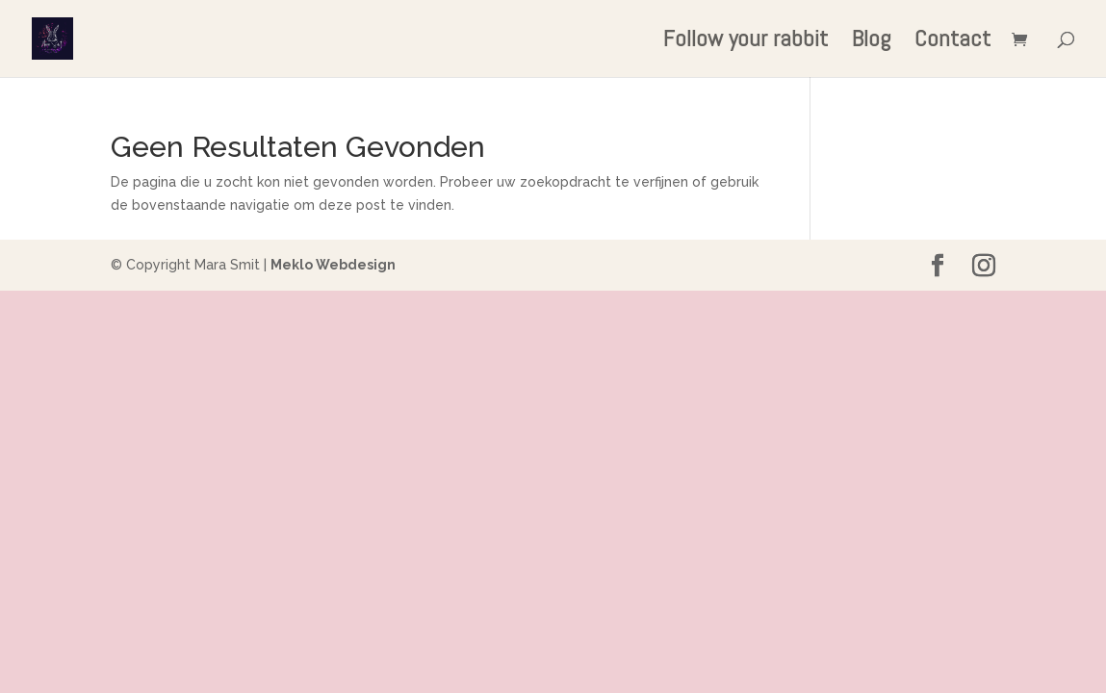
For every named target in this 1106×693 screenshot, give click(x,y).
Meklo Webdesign (333, 264)
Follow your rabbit (745, 42)
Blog (871, 42)
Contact (952, 42)
